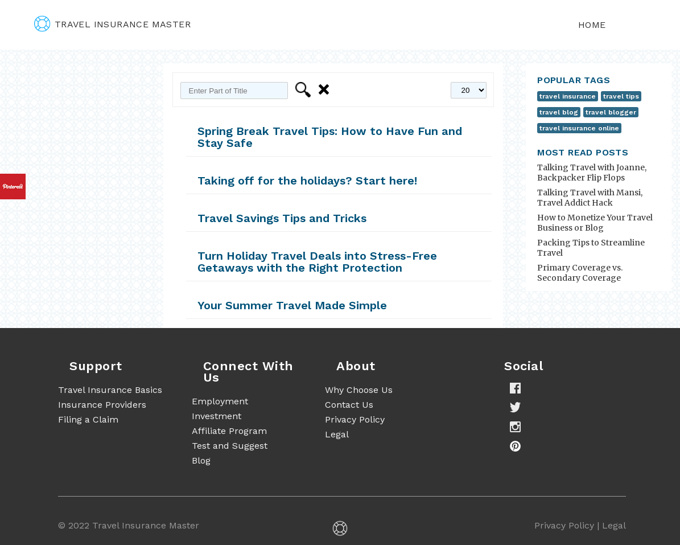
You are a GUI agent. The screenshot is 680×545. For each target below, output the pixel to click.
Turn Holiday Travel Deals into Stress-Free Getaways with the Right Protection (317, 261)
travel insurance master (112, 24)
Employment (220, 401)
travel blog (558, 112)
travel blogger (611, 112)
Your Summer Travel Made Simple (292, 305)
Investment (216, 416)
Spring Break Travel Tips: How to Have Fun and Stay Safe (329, 137)
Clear (326, 89)
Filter (305, 89)
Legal (337, 434)
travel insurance (567, 96)
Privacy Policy (355, 419)
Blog (201, 460)
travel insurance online (579, 128)
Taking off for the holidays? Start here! (307, 180)
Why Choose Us (359, 389)
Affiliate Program (229, 430)
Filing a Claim (88, 419)
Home (592, 24)
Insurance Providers (102, 404)
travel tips (621, 96)
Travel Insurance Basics (110, 389)
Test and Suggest (229, 445)
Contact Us (349, 404)
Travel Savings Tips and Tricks (281, 218)
